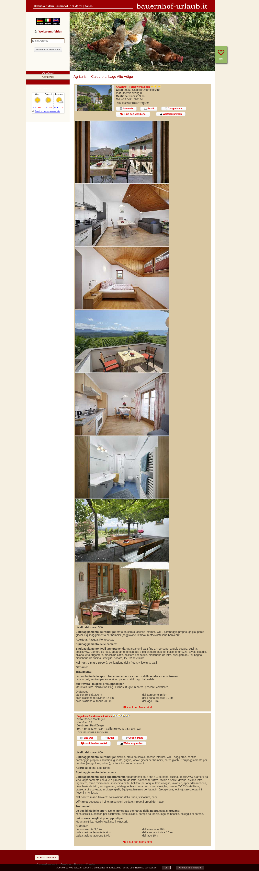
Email (149, 108)
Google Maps (174, 108)
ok (166, 867)
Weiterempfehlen (171, 114)
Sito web (126, 108)
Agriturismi (48, 76)
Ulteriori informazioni (190, 867)
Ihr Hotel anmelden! (47, 857)
